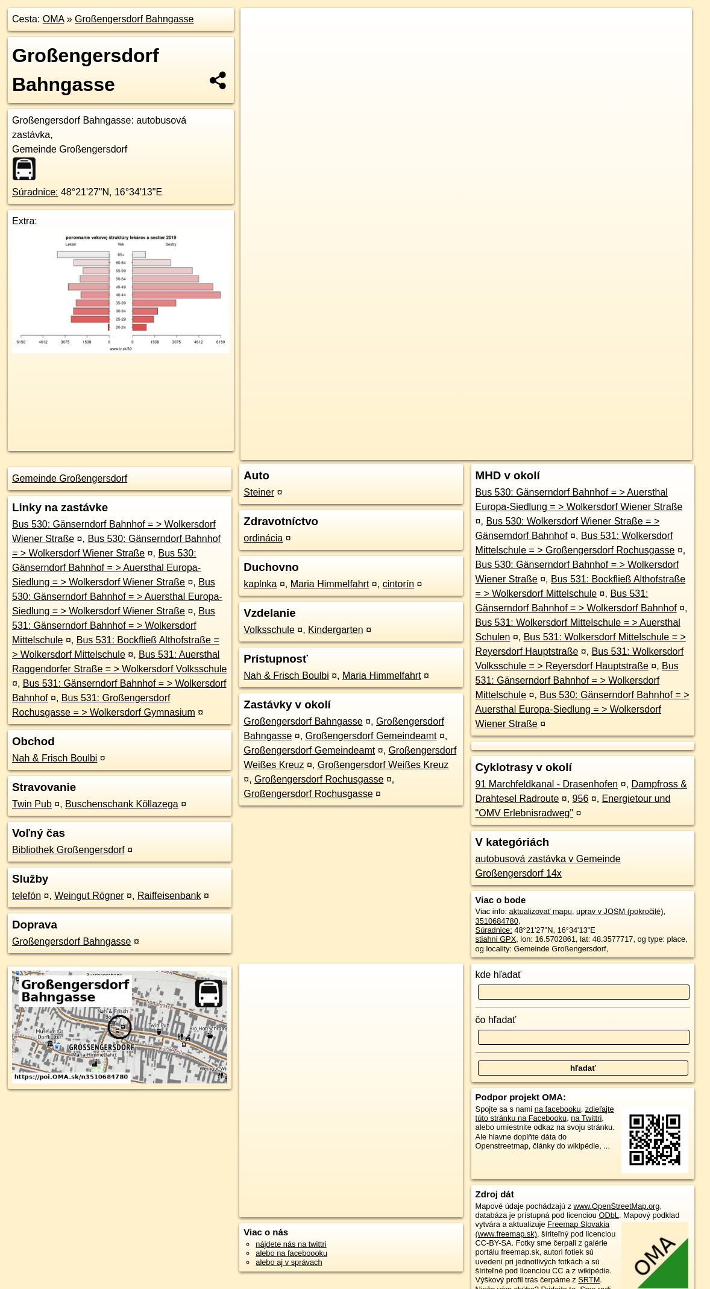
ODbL (609, 1215)
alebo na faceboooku (291, 1253)
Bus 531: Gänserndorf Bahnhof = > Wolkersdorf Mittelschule (113, 625)
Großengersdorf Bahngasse (134, 19)
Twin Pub (32, 804)
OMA (53, 19)
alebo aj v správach (289, 1262)
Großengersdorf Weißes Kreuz (383, 765)
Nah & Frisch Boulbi (54, 758)
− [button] (261, 47)
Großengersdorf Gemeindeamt (371, 736)
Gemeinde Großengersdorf (69, 478)
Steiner (258, 492)
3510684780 (497, 920)
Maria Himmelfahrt (330, 584)
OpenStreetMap (484, 432)
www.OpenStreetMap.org (617, 1206)
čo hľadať (496, 1020)
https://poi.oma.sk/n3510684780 (638, 432)
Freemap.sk (546, 432)
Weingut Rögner (89, 895)
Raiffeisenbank (169, 895)
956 (581, 798)
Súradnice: (35, 192)
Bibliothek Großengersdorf (68, 850)
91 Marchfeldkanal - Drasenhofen (547, 784)
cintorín (398, 584)
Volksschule (269, 630)
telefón (26, 895)
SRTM (589, 1279)
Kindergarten (335, 630)
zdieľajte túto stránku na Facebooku (545, 1114)
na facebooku (558, 1109)
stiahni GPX (496, 939)
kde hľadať (499, 974)
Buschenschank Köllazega (121, 804)
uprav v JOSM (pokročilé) (619, 911)
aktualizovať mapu (540, 911)
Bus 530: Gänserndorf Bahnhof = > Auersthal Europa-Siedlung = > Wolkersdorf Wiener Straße (106, 567)
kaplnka (260, 584)
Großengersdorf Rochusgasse (318, 779)
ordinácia (263, 538)
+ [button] (261, 28)
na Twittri (586, 1118)
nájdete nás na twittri (291, 1244)
